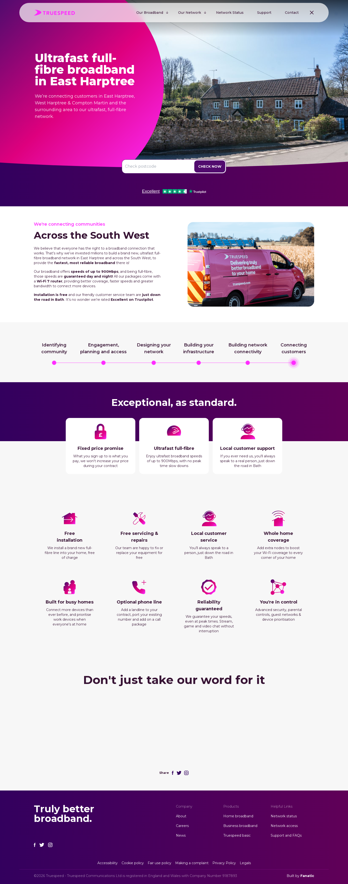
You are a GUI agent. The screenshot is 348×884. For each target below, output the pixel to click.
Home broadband (238, 816)
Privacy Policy (224, 863)
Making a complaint (192, 863)
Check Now (209, 166)
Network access (284, 826)
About (181, 816)
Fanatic (307, 876)
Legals (245, 863)
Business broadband (240, 826)
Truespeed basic (237, 835)
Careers (182, 826)
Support (264, 12)
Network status (284, 816)
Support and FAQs (286, 835)
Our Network (189, 12)
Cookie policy (133, 863)
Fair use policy (159, 863)
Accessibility (107, 863)
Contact (292, 12)
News (181, 835)
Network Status (230, 12)
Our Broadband (149, 12)
